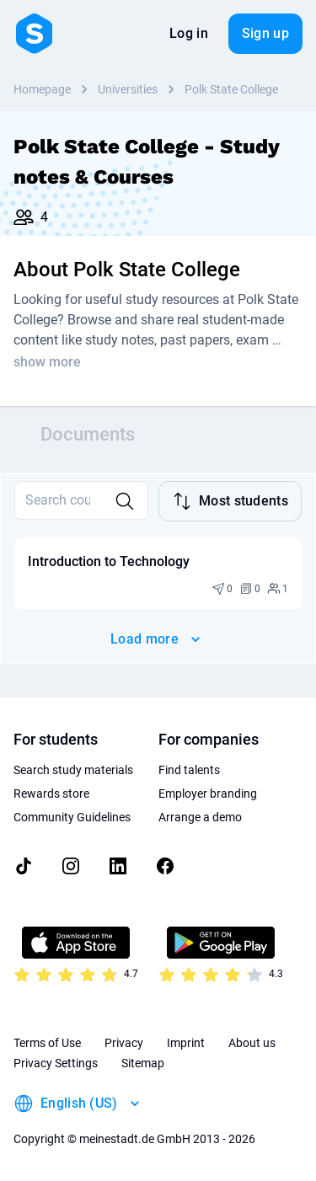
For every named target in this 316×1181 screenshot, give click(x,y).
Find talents (189, 770)
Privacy (123, 1043)
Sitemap (142, 1063)
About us (252, 1043)
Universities (128, 89)
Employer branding (207, 793)
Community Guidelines (72, 817)
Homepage (42, 89)
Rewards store (51, 793)
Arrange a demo (200, 817)
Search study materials (73, 770)
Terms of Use (47, 1043)
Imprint (186, 1043)
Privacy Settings (55, 1063)
